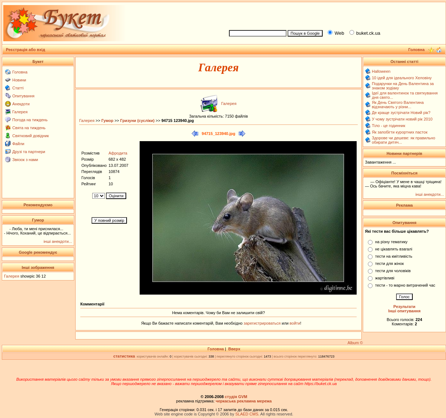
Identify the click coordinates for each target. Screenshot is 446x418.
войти (294, 323)
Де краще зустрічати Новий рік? (401, 112)
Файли (18, 144)
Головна (19, 72)
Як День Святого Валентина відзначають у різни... (398, 104)
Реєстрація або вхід (25, 49)
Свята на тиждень (29, 128)
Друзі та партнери (28, 151)
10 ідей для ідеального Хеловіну (402, 78)
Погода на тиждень (29, 120)
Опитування (23, 96)
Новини (19, 80)
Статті (18, 88)
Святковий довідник (30, 136)
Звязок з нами (25, 159)
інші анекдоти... (57, 241)
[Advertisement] (334, 15)
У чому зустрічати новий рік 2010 (402, 119)
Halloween (381, 71)
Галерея (19, 112)
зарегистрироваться (262, 323)
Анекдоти (21, 104)
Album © (355, 343)
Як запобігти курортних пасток (400, 132)
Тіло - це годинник (388, 125)
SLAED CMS (246, 414)
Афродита (118, 153)
